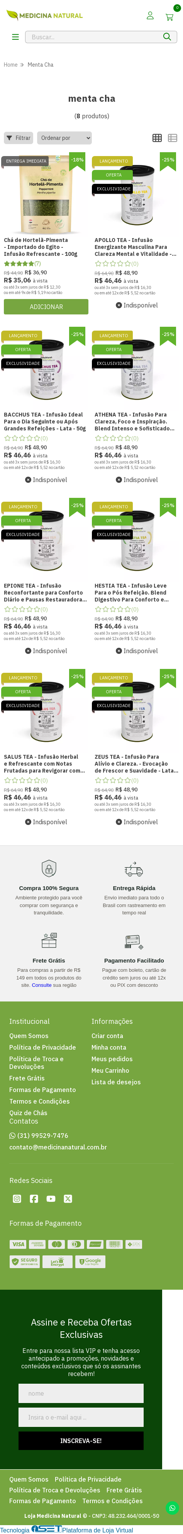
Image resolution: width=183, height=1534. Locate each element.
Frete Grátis (27, 1078)
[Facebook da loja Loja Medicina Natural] (34, 1198)
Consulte (41, 985)
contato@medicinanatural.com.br (58, 1147)
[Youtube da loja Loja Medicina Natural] (51, 1198)
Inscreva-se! (81, 1441)
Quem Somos (29, 1036)
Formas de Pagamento (42, 1090)
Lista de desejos (116, 1082)
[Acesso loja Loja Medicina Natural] (150, 15)
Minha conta (109, 1047)
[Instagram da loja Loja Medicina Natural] (17, 1198)
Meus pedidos (112, 1059)
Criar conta (107, 1036)
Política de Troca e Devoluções (36, 1062)
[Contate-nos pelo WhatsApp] (172, 1508)
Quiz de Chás (28, 1113)
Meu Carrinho (110, 1070)
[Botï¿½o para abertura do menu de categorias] (15, 37)
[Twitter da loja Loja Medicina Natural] (68, 1198)
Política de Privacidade (42, 1047)
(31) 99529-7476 (42, 1135)
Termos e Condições (39, 1101)
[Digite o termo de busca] (91, 37)
